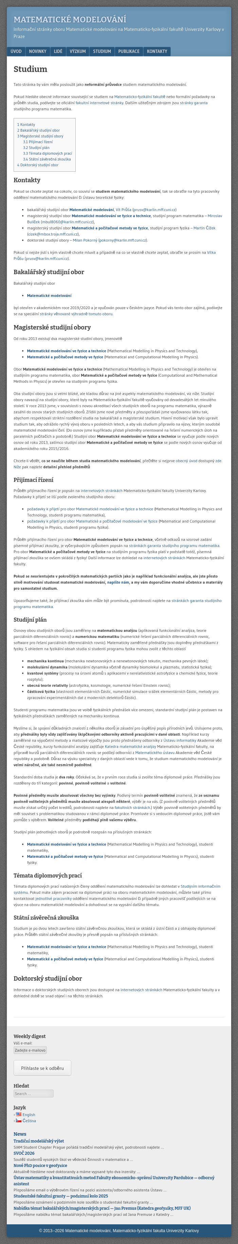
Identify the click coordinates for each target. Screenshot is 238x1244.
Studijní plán (36, 147)
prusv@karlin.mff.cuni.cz (154, 209)
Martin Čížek (204, 227)
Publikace (129, 51)
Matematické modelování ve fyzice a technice (111, 215)
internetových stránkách (102, 490)
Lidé (58, 51)
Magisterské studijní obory (40, 136)
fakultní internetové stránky (100, 102)
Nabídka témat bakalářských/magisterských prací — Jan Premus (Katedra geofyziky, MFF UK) (102, 1208)
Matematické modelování (70, 19)
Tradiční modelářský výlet (39, 1141)
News (20, 1134)
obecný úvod (187, 460)
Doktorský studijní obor (37, 165)
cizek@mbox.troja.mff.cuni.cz (52, 234)
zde (218, 460)
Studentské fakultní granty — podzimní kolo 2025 (61, 1196)
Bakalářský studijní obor (38, 130)
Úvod (16, 51)
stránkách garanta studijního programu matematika (174, 545)
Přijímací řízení (38, 141)
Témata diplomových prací (47, 153)
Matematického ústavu (155, 752)
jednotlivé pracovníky (53, 898)
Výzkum (78, 51)
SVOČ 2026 (24, 1153)
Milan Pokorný (85, 240)
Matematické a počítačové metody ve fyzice (110, 227)
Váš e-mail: (23, 1042)
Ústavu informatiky (179, 740)
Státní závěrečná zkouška (47, 159)
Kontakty (157, 51)
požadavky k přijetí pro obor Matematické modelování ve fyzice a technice (90, 508)
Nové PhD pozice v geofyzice (40, 1165)
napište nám (118, 582)
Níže (17, 466)
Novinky (38, 51)
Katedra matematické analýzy (130, 746)
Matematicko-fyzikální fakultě (139, 96)
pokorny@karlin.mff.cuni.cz (122, 240)
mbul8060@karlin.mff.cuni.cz (67, 221)
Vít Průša (123, 209)
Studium (102, 51)
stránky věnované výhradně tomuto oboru (76, 313)
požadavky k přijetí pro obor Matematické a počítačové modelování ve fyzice (92, 521)
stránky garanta (193, 102)
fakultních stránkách (132, 807)
